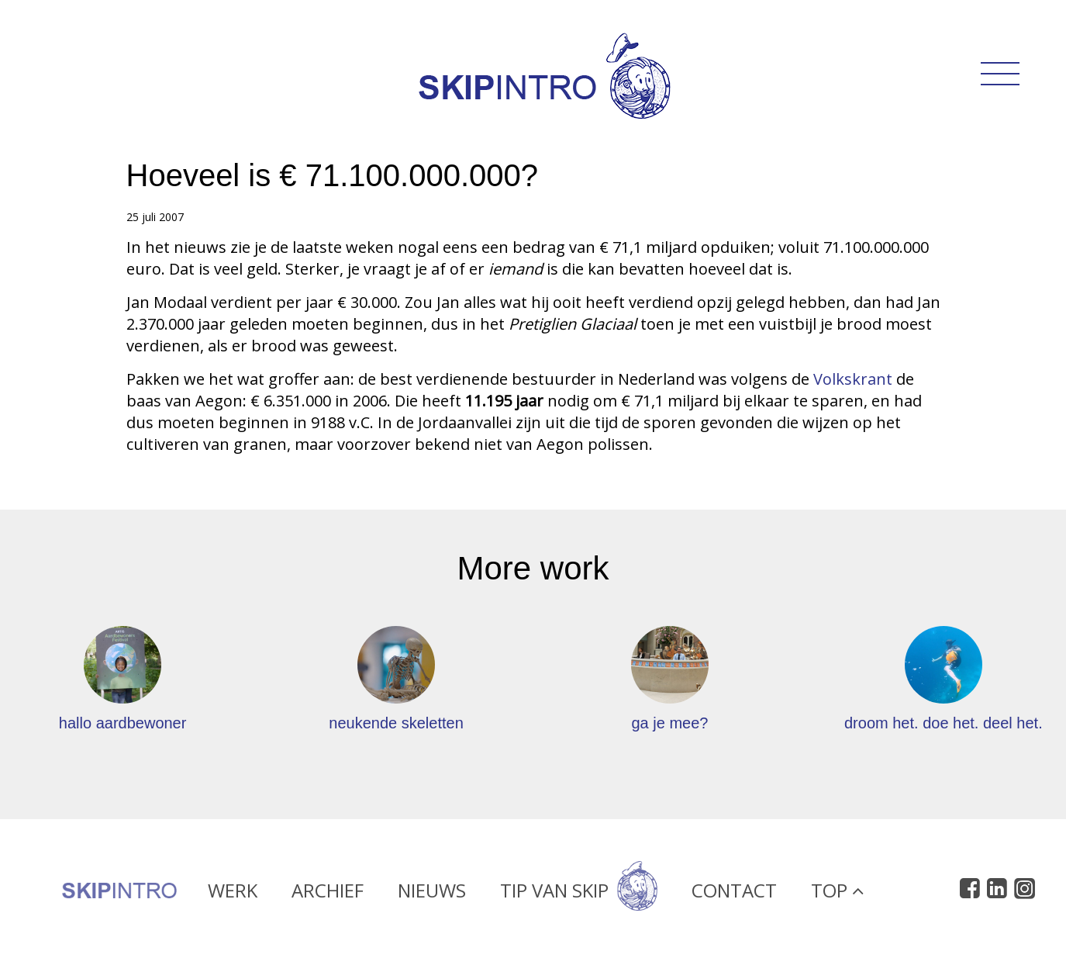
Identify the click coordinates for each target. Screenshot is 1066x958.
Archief (328, 895)
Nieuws (432, 895)
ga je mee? (669, 722)
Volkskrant (854, 378)
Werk (232, 895)
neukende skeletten (396, 722)
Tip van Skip (578, 895)
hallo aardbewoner (123, 722)
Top (837, 895)
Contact (734, 895)
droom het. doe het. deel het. (943, 722)
